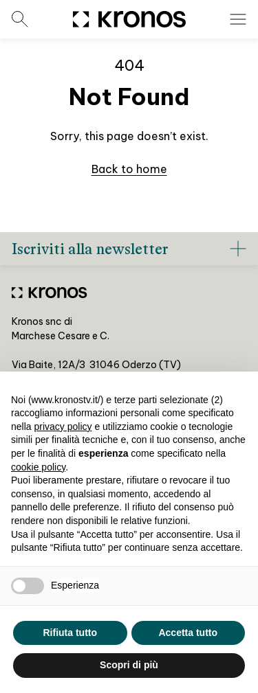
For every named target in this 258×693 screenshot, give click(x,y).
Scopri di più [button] (129, 664)
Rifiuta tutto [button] (70, 632)
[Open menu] (238, 19)
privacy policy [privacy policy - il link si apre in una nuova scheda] (63, 426)
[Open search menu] (19, 19)
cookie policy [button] (38, 467)
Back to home (129, 169)
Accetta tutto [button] (187, 632)
